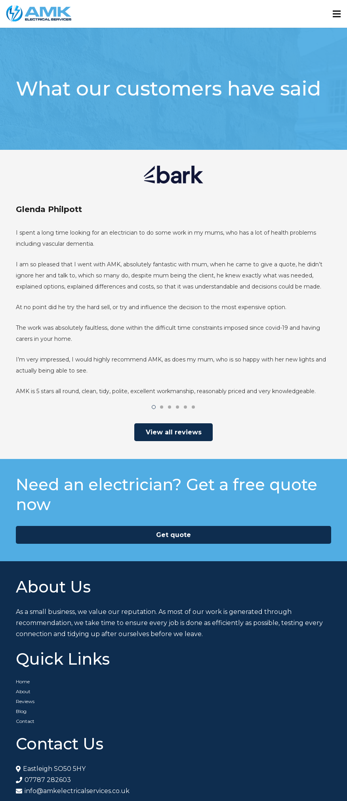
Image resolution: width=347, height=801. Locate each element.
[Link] (38, 14)
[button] (154, 407)
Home (23, 681)
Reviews (25, 701)
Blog (21, 711)
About (23, 691)
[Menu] (337, 14)
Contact (25, 721)
